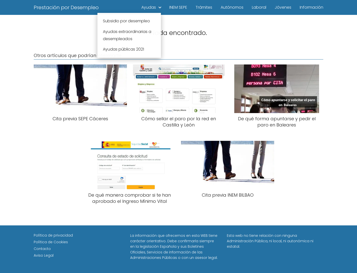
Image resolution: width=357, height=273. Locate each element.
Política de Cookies (51, 242)
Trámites (204, 7)
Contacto (42, 248)
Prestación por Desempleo (66, 7)
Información (311, 7)
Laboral (259, 7)
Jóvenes (283, 7)
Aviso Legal (44, 255)
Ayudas (148, 7)
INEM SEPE (178, 7)
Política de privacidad (53, 235)
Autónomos (232, 7)
